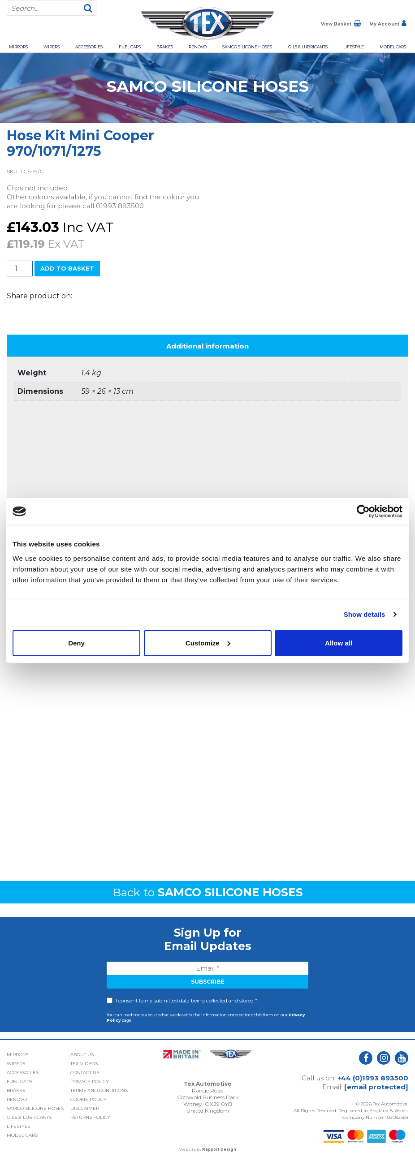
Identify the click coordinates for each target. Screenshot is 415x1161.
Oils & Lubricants (308, 46)
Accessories (89, 46)
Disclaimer (84, 1108)
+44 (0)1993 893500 (372, 1078)
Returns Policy (90, 1117)
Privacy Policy (89, 1081)
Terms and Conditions (99, 1090)
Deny (76, 642)
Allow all (338, 642)
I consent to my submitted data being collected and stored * (186, 1001)
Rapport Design (219, 1149)
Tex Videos (84, 1063)
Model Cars (393, 46)
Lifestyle (353, 46)
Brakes (164, 46)
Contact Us (84, 1072)
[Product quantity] (20, 268)
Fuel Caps (130, 46)
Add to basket (67, 268)
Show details (364, 614)
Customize (208, 642)
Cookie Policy (88, 1099)
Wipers (51, 46)
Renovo (198, 46)
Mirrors (18, 46)
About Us (82, 1055)
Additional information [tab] (207, 346)
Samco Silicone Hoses (247, 46)
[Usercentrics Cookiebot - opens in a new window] (363, 511)
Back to (207, 892)
